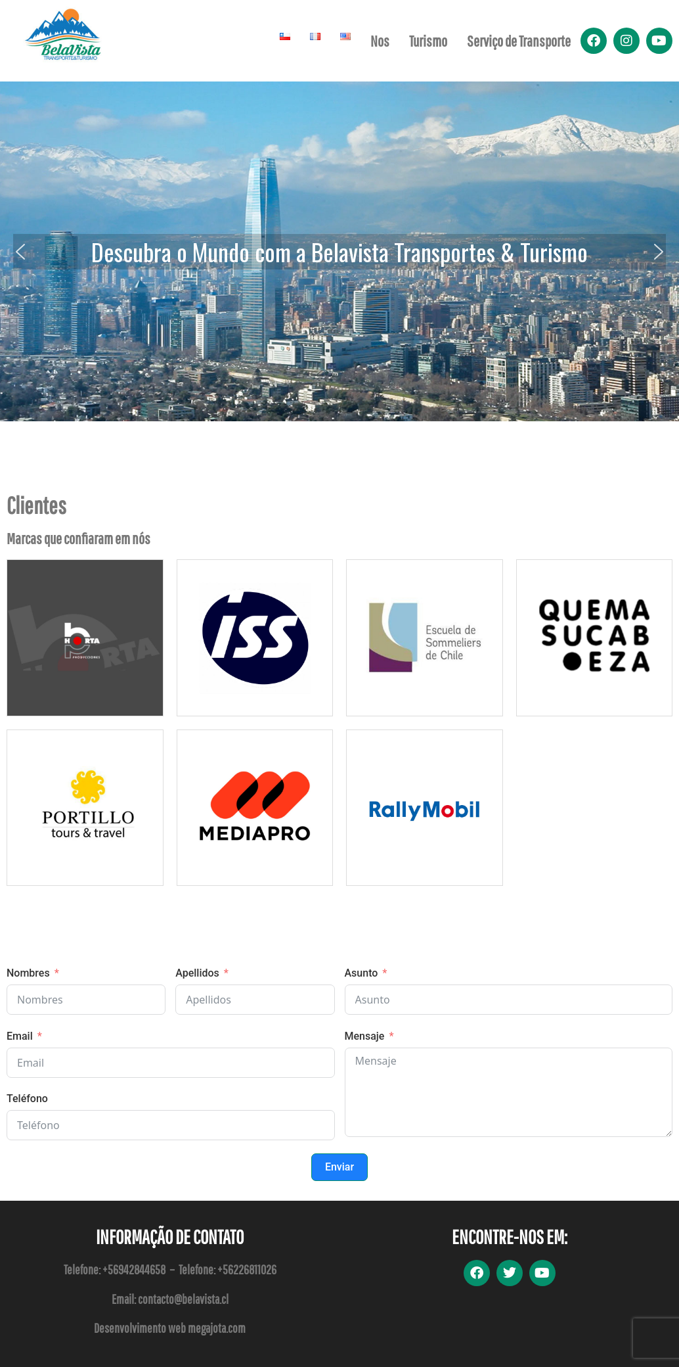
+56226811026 (246, 1269)
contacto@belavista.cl (183, 1299)
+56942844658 (133, 1269)
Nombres (28, 973)
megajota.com (217, 1327)
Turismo (428, 41)
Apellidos (197, 973)
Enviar (339, 1167)
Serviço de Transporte (519, 41)
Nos (379, 41)
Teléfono (27, 1098)
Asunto (361, 973)
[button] (20, 251)
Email (20, 1036)
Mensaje (365, 1036)
